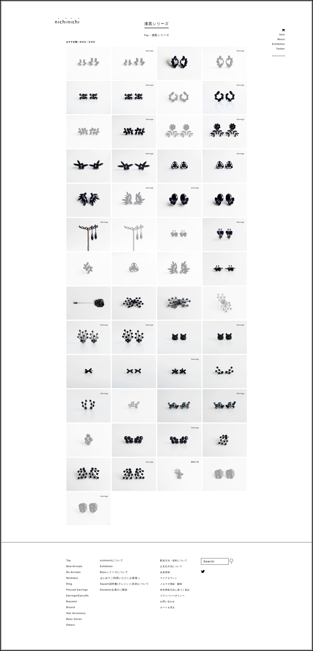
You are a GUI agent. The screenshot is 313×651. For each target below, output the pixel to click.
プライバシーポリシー (172, 595)
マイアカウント (168, 578)
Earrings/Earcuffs (77, 595)
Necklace (72, 578)
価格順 (82, 42)
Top (146, 35)
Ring (69, 583)
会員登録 (165, 572)
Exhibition (278, 44)
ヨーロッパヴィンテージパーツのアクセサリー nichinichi (67, 20)
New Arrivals (74, 566)
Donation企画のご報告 (114, 589)
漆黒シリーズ (156, 24)
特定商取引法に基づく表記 (175, 590)
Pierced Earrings (77, 589)
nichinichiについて (111, 560)
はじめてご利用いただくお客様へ (120, 578)
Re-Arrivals (73, 572)
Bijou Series (74, 619)
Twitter (280, 48)
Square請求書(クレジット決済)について (124, 583)
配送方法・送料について (173, 560)
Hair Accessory (76, 613)
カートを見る (167, 607)
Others (70, 624)
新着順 (92, 42)
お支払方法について (171, 566)
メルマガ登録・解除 (171, 584)
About (281, 39)
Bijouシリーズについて (114, 572)
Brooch (70, 607)
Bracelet (71, 601)
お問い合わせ (167, 601)
